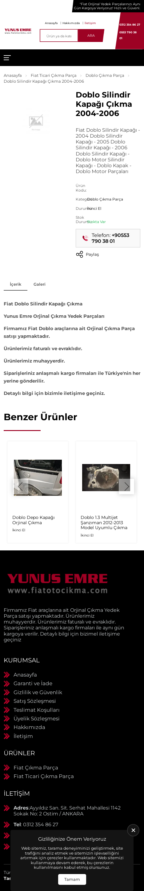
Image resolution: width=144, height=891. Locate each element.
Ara (91, 35)
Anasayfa (51, 23)
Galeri (40, 284)
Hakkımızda (71, 23)
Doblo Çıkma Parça (105, 75)
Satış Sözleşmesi (35, 701)
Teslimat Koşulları (37, 710)
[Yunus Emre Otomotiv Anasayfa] (18, 31)
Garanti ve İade (33, 683)
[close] (133, 830)
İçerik (15, 284)
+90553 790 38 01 (110, 238)
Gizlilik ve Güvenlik (38, 692)
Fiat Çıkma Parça (36, 768)
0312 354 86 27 (129, 24)
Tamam (72, 879)
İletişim (90, 23)
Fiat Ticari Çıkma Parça (54, 75)
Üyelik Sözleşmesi (37, 718)
